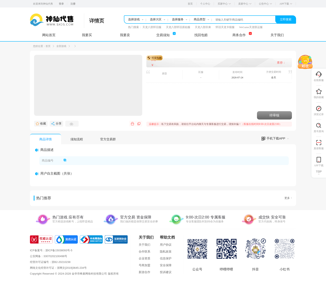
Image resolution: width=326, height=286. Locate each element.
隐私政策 (166, 251)
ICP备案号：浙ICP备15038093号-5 (51, 250)
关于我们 (144, 244)
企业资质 (144, 258)
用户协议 (166, 244)
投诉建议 (166, 272)
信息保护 (166, 258)
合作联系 (144, 251)
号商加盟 (144, 265)
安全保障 (166, 265)
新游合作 (144, 272)
